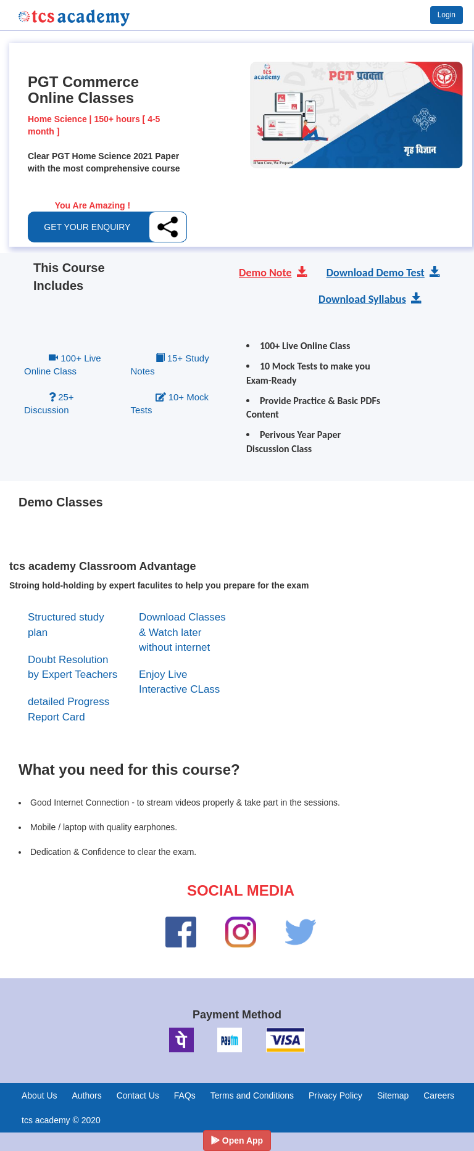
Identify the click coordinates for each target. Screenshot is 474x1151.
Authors (86, 1095)
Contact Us (138, 1095)
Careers (438, 1095)
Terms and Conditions (252, 1095)
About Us (39, 1095)
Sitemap (393, 1095)
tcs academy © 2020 (61, 1120)
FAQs (185, 1095)
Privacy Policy (335, 1095)
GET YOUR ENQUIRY (87, 227)
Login (446, 14)
